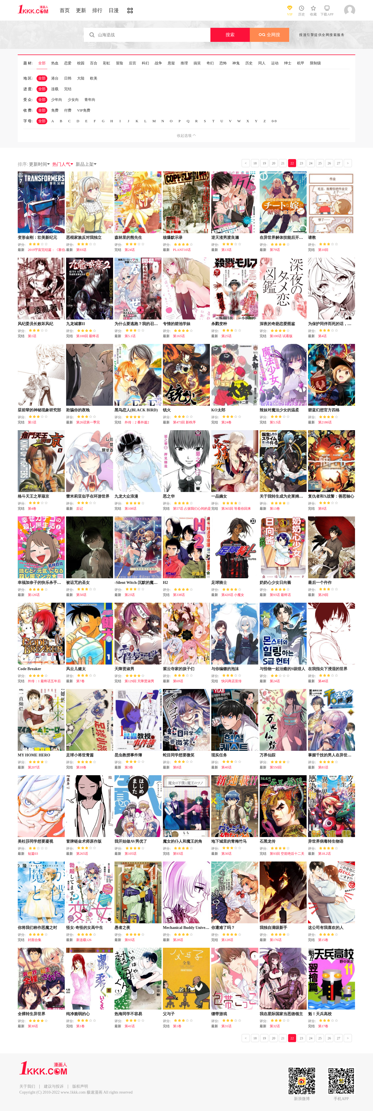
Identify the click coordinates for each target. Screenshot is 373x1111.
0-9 (274, 121)
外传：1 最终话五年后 (44, 681)
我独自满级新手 (273, 928)
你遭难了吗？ (223, 928)
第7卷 (80, 681)
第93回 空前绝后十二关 (287, 854)
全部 (42, 63)
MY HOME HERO (34, 755)
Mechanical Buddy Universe (186, 928)
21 (283, 163)
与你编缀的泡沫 (225, 669)
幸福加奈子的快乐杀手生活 (41, 583)
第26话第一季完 (88, 422)
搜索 (230, 34)
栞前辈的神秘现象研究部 (39, 410)
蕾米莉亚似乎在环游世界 (87, 496)
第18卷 (81, 767)
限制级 (315, 63)
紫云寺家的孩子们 (178, 669)
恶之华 (169, 496)
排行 (97, 10)
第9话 (322, 509)
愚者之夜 (122, 928)
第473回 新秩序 (184, 422)
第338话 (179, 595)
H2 (165, 583)
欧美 (93, 78)
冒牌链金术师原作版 (84, 841)
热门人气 (63, 164)
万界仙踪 (267, 755)
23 (301, 163)
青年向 (89, 100)
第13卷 (275, 509)
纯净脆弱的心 (78, 1014)
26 (329, 163)
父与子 (169, 1014)
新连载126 (83, 940)
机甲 (300, 63)
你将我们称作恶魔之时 (37, 928)
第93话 (81, 250)
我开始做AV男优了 (130, 841)
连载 (55, 89)
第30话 (226, 854)
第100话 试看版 (281, 336)
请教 (312, 237)
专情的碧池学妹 (176, 324)
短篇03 (33, 854)
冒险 (119, 63)
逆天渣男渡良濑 (225, 237)
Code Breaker (29, 669)
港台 (55, 78)
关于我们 (27, 1086)
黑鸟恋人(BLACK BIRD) (136, 410)
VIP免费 (83, 110)
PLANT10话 (182, 250)
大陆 (80, 78)
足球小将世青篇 (80, 755)
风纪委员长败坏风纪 (35, 324)
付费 (67, 110)
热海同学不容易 (128, 1014)
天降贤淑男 (124, 669)
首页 (65, 10)
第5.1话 (130, 336)
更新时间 (39, 164)
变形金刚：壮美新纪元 (37, 237)
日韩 (67, 78)
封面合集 (34, 940)
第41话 (130, 1026)
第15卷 (323, 940)
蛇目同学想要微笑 (178, 755)
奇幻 (210, 63)
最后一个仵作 (320, 583)
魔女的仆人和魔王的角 (182, 841)
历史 (249, 63)
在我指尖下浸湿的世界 (327, 669)
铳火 (167, 410)
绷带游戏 (219, 1014)
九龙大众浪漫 (126, 496)
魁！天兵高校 (320, 1014)
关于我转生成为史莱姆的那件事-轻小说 (294, 496)
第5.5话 (275, 422)
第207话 (34, 767)
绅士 (287, 63)
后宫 (132, 63)
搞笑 (197, 63)
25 (320, 163)
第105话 (130, 854)
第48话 (323, 681)
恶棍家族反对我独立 (84, 237)
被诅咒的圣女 (78, 583)
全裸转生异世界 (31, 1014)
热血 (55, 63)
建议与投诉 (54, 1086)
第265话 (82, 854)
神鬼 (236, 63)
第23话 (130, 595)
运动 (274, 63)
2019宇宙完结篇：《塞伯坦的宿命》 (55, 250)
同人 (262, 63)
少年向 (56, 100)
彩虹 (106, 63)
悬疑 (171, 63)
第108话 (130, 509)
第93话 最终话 (280, 595)
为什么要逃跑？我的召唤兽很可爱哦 (145, 324)
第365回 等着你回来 (236, 509)
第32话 (275, 1026)
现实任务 (219, 755)
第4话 (322, 336)
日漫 (114, 10)
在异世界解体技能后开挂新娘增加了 (291, 237)
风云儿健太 (76, 669)
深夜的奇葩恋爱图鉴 (277, 324)
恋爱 (67, 63)
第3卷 (129, 767)
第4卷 (32, 509)
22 (292, 163)
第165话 (179, 336)
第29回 (323, 595)
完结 (67, 89)
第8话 (177, 767)
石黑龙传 (267, 841)
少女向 (73, 100)
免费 (55, 110)
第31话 (226, 1026)
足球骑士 (219, 583)
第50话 (81, 595)
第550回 (276, 767)
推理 (184, 63)
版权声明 (80, 1086)
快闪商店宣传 (231, 681)
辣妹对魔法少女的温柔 (279, 410)
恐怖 (223, 63)
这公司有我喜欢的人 (325, 928)
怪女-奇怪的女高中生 (84, 928)
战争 (158, 63)
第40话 (226, 767)
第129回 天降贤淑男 (139, 681)
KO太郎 (218, 410)
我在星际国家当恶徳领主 (281, 1014)
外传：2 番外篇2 (137, 422)
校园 (80, 63)
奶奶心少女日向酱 (275, 583)
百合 (93, 63)
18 (255, 163)
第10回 (323, 250)
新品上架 (86, 164)
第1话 (32, 336)
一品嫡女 (219, 496)
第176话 (276, 940)
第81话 (323, 767)
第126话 (34, 595)
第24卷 (226, 422)
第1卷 (80, 1026)
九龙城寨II (75, 324)
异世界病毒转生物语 (325, 841)
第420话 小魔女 (232, 595)
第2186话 (325, 422)
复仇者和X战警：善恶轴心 (331, 496)
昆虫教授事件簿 (128, 755)
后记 (79, 509)
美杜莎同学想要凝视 (35, 841)
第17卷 (323, 1026)
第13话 (226, 250)
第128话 (227, 940)
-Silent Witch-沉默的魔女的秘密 (141, 583)
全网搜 (269, 34)
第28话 (178, 940)
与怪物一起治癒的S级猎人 (282, 669)
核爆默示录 (173, 237)
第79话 (275, 250)
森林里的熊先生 (128, 237)
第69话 (178, 681)
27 (338, 163)
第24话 (130, 250)
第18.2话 (324, 854)
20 (273, 163)
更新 (81, 10)
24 (311, 163)
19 (264, 163)
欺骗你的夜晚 (78, 410)
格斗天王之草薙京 (33, 496)
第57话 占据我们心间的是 (192, 509)
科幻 (145, 63)
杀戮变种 (219, 324)
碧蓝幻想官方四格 (324, 410)
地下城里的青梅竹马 (229, 841)
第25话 (226, 336)
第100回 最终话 (87, 336)
